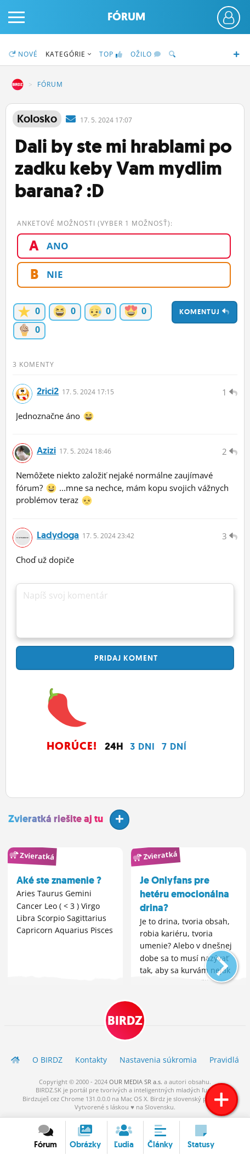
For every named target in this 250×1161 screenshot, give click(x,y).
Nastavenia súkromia (158, 1059)
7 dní (174, 746)
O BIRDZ (47, 1059)
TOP (111, 54)
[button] (212, 962)
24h (114, 746)
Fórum (126, 16)
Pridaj (125, 658)
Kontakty (91, 1059)
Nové (23, 54)
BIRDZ (17, 84)
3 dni (142, 746)
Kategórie (69, 54)
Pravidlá (224, 1059)
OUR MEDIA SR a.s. (135, 1082)
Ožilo (145, 54)
